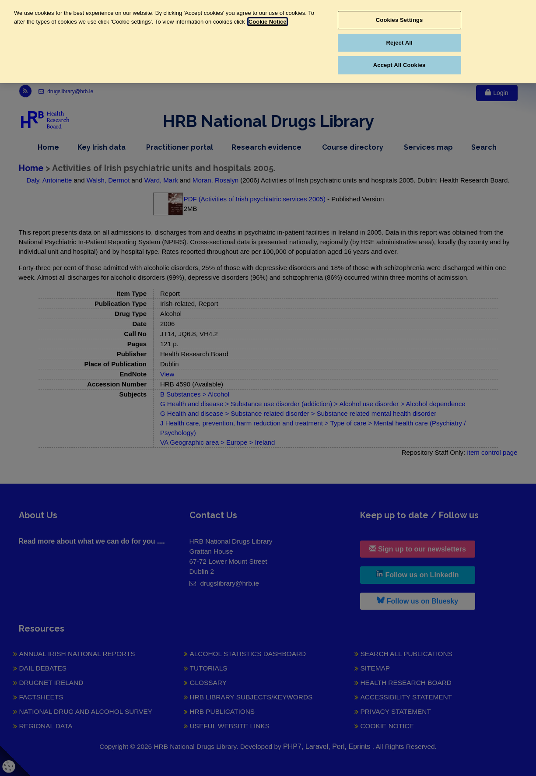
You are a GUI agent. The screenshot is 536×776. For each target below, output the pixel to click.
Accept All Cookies (399, 65)
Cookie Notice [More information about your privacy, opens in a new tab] (268, 21)
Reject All (399, 42)
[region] (268, 41)
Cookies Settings (399, 20)
